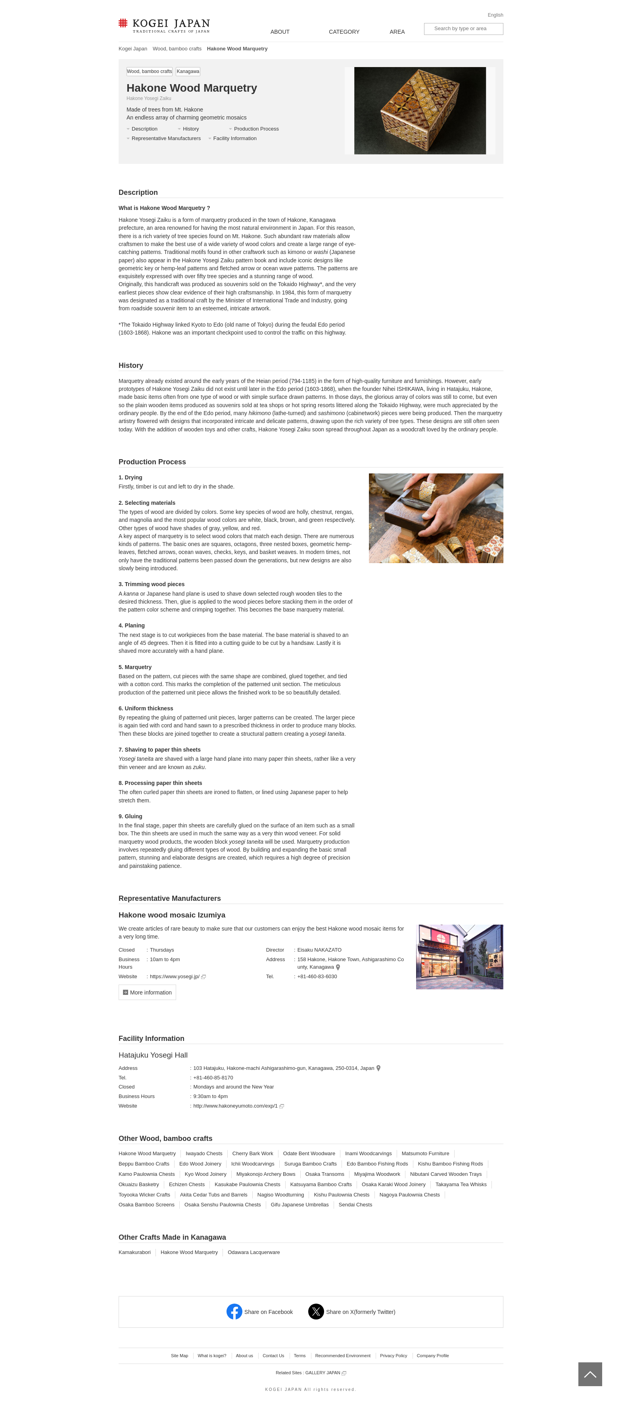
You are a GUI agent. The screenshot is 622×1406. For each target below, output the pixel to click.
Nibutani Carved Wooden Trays (446, 1174)
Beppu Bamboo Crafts (144, 1164)
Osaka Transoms (324, 1174)
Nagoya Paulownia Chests (410, 1195)
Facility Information (235, 138)
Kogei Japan (133, 49)
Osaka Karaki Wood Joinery (394, 1184)
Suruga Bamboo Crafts (310, 1164)
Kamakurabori (135, 1252)
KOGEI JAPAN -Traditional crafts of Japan (164, 26)
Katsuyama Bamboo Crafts (321, 1184)
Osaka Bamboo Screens (147, 1205)
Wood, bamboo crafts (177, 49)
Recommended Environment (343, 1355)
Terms (300, 1355)
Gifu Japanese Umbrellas (300, 1205)
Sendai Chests (355, 1205)
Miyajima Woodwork (377, 1174)
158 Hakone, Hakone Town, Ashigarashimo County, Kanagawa (351, 963)
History (191, 129)
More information (151, 992)
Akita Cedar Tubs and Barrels (214, 1195)
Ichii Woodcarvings (253, 1164)
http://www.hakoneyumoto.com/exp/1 (239, 1106)
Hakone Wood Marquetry (147, 1153)
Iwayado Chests (204, 1153)
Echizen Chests (187, 1184)
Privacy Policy (393, 1355)
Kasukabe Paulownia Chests (247, 1184)
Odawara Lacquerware (254, 1252)
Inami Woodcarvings (368, 1153)
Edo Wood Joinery (200, 1164)
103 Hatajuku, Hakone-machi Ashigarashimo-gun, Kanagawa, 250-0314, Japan (284, 1068)
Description (144, 129)
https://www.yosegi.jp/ (178, 976)
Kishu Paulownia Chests (341, 1195)
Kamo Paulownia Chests (147, 1174)
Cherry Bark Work (252, 1153)
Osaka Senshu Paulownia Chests (222, 1205)
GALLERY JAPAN (325, 1372)
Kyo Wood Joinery (206, 1174)
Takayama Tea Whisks (461, 1184)
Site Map (179, 1355)
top (581, 1365)
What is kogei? (212, 1355)
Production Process (256, 129)
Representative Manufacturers (166, 138)
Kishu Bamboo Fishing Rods (450, 1164)
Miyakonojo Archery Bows (266, 1174)
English (495, 15)
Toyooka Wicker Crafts (144, 1195)
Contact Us (273, 1355)
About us (244, 1355)
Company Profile (433, 1355)
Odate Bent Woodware (309, 1153)
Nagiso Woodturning (280, 1195)
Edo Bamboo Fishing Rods (377, 1164)
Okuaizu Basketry (139, 1184)
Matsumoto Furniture (425, 1153)
